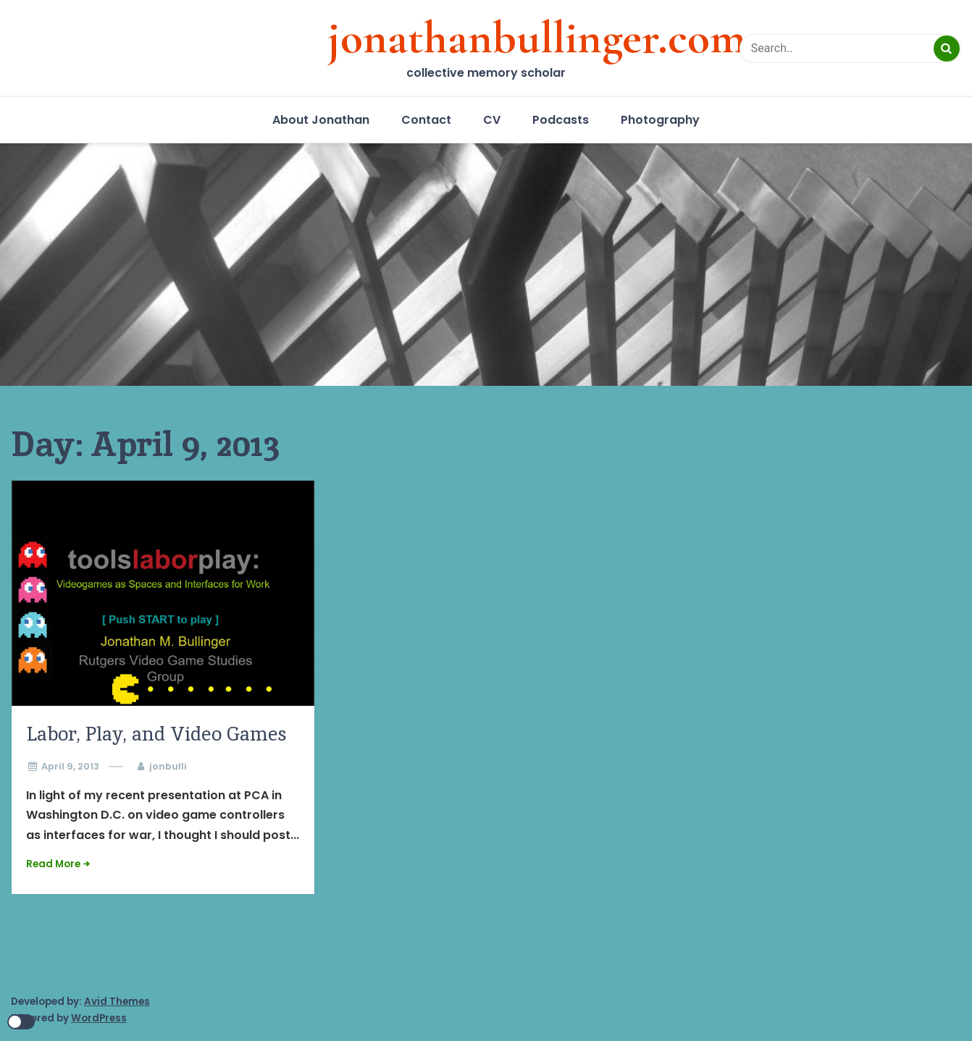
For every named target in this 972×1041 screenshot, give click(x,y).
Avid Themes (117, 1001)
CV (491, 119)
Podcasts (560, 119)
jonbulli (168, 766)
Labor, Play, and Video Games (156, 733)
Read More (53, 864)
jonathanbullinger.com (536, 37)
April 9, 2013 (70, 766)
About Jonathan (320, 119)
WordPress (99, 1018)
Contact (426, 119)
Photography (660, 119)
